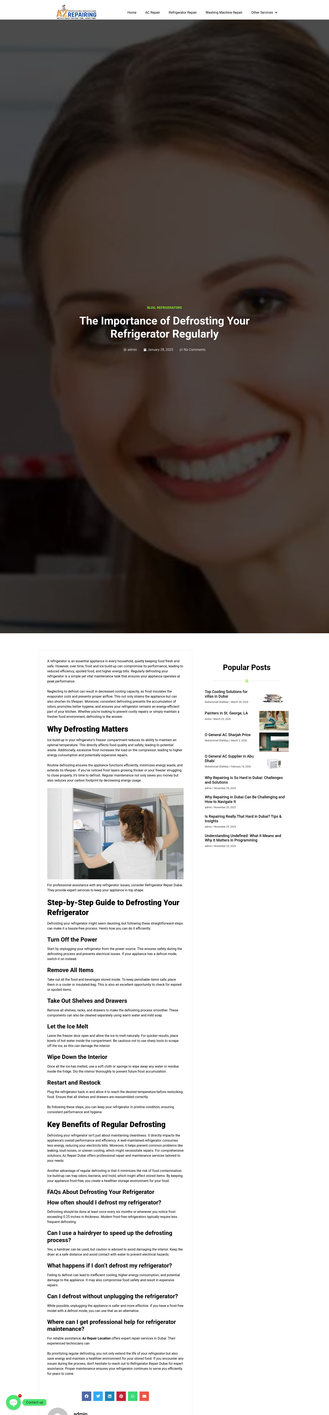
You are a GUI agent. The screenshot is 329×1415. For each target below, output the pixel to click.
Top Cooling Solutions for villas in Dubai (226, 693)
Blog (151, 308)
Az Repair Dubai (74, 1156)
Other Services (264, 12)
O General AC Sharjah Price (228, 735)
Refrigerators (169, 308)
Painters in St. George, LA (226, 713)
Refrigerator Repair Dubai (163, 885)
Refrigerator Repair (183, 13)
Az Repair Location (96, 1338)
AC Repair (152, 13)
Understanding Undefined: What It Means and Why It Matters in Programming (243, 838)
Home (131, 13)
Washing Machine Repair (224, 13)
